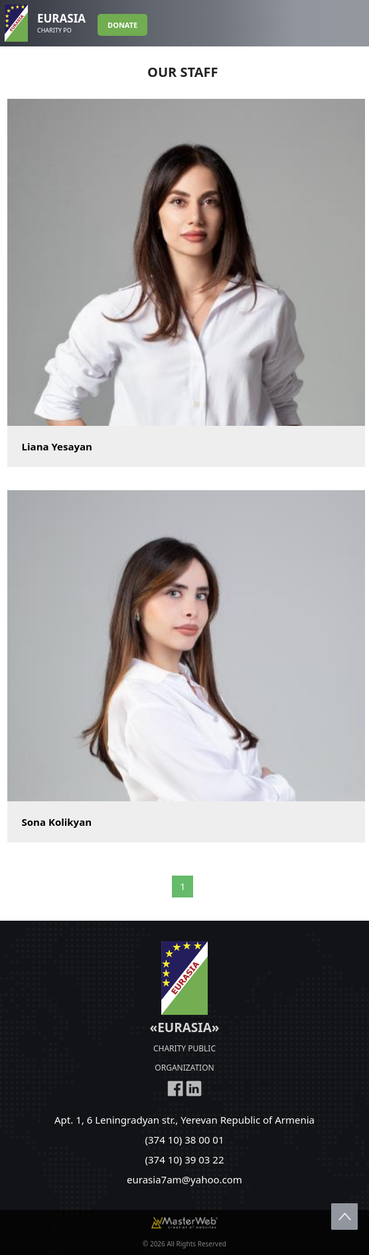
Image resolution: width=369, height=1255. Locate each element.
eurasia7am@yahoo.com (184, 1179)
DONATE (122, 25)
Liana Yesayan (57, 446)
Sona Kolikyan (57, 821)
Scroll (344, 1216)
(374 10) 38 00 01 (184, 1139)
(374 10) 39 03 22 (184, 1159)
